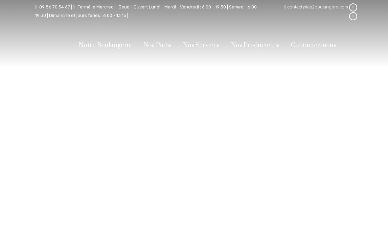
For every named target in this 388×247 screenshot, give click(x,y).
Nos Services (201, 45)
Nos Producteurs (255, 45)
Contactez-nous (313, 45)
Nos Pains (157, 45)
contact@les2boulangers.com (317, 6)
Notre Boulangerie (105, 45)
